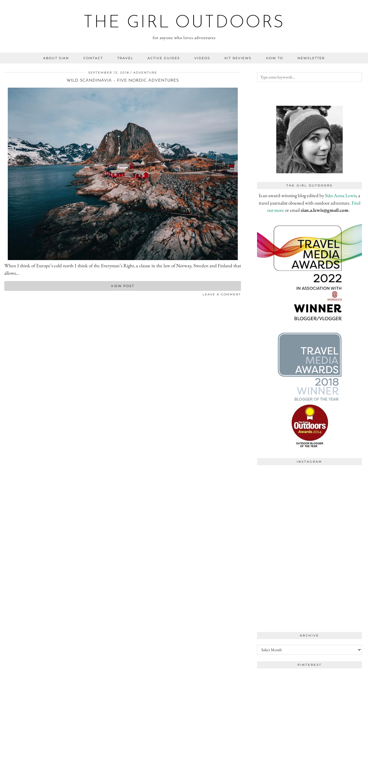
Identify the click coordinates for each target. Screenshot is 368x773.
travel (125, 58)
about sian (56, 58)
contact (93, 58)
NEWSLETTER (311, 58)
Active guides (163, 58)
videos (202, 58)
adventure (145, 72)
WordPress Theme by (334, 766)
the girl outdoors (184, 23)
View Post (122, 286)
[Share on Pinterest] (11, 295)
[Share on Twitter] (8, 295)
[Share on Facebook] (5, 295)
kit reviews (238, 58)
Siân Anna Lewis (340, 195)
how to (274, 58)
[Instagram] (283, 494)
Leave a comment (222, 294)
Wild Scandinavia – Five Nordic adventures (123, 80)
